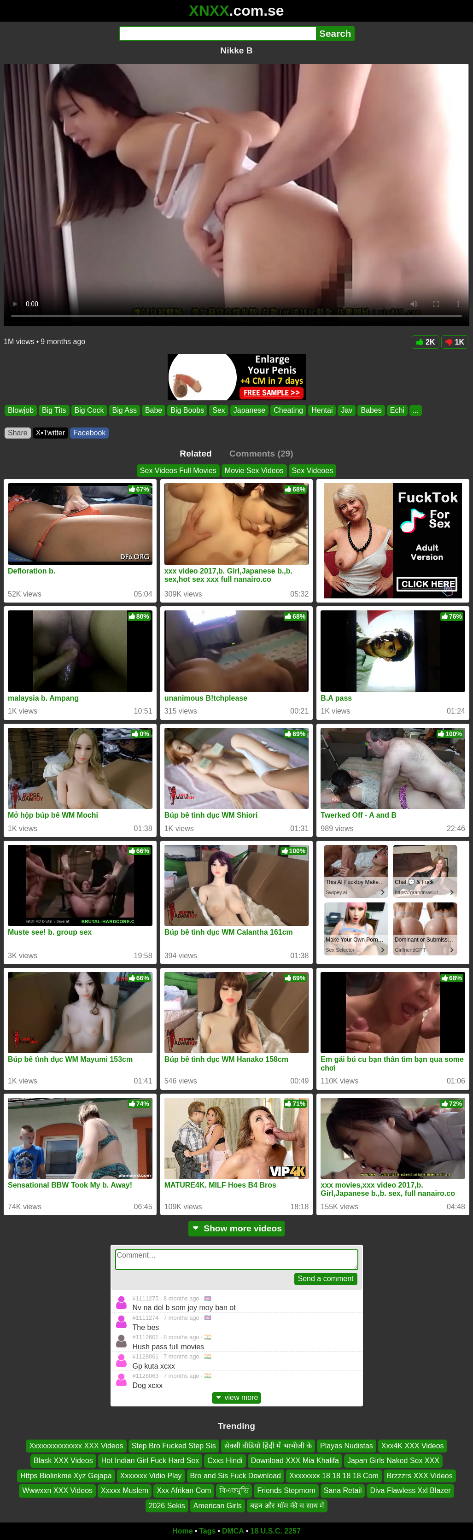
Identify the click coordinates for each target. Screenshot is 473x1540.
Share (18, 433)
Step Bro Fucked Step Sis (174, 1446)
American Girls (217, 1505)
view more (236, 1397)
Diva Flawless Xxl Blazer (410, 1490)
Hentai (322, 410)
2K (425, 342)
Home (182, 1531)
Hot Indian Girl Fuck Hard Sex (150, 1460)
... (416, 410)
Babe (153, 410)
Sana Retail (343, 1490)
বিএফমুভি (234, 1490)
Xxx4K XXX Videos (412, 1446)
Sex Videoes (312, 470)
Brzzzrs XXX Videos (420, 1475)
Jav (346, 410)
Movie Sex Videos (254, 470)
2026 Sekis (167, 1505)
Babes (371, 410)
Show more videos (236, 1228)
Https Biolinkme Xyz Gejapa (65, 1475)
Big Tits (54, 410)
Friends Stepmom (286, 1490)
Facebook (89, 433)
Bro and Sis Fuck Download (235, 1475)
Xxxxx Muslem (124, 1490)
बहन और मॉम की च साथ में (287, 1505)
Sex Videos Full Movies (178, 470)
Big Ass (124, 410)
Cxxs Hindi (224, 1460)
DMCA (233, 1531)
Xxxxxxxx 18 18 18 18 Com (334, 1475)
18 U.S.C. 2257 (276, 1531)
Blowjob (21, 410)
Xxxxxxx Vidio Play (151, 1475)
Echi (397, 410)
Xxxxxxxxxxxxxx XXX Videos (76, 1446)
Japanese (249, 410)
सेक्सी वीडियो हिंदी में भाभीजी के (268, 1446)
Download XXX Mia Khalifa (295, 1460)
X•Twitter (50, 433)
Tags (207, 1531)
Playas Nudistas (346, 1446)
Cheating (288, 410)
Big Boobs (187, 410)
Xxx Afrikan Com (184, 1490)
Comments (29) (261, 453)
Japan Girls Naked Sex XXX (393, 1460)
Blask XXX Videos (63, 1460)
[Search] (217, 33)
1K (454, 342)
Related (195, 453)
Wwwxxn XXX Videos (57, 1490)
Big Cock (89, 410)
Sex (218, 410)
